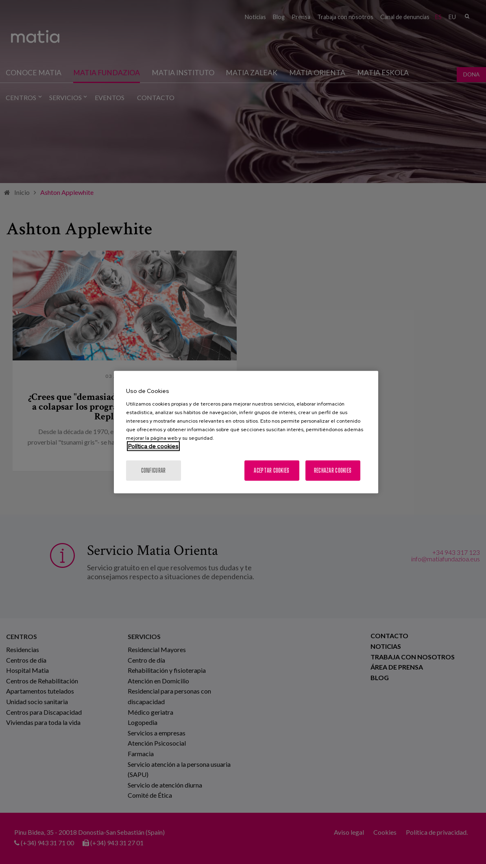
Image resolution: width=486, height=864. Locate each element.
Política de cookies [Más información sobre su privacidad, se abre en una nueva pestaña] (153, 445)
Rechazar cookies (332, 470)
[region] (246, 432)
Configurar (153, 470)
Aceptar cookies (271, 470)
